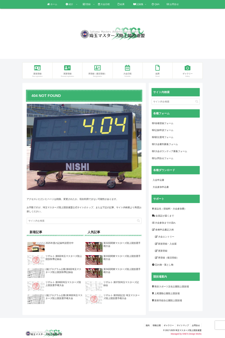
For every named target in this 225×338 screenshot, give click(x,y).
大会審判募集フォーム (165, 144)
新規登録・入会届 (165, 244)
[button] (138, 220)
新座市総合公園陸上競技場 (167, 300)
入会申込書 (158, 180)
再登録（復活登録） (167, 257)
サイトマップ (183, 325)
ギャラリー (169, 325)
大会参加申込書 (160, 187)
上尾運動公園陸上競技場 (166, 293)
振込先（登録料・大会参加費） (169, 208)
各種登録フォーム (162, 123)
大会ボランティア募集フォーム (169, 151)
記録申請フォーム (162, 130)
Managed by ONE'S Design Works (186, 334)
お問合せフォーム (162, 158)
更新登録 (161, 251)
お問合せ (196, 325)
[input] (84, 221)
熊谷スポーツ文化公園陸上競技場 (170, 286)
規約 (148, 325)
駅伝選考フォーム (162, 137)
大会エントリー (164, 236)
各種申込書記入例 (163, 229)
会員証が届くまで (163, 216)
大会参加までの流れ (164, 223)
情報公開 (157, 325)
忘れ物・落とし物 (162, 264)
